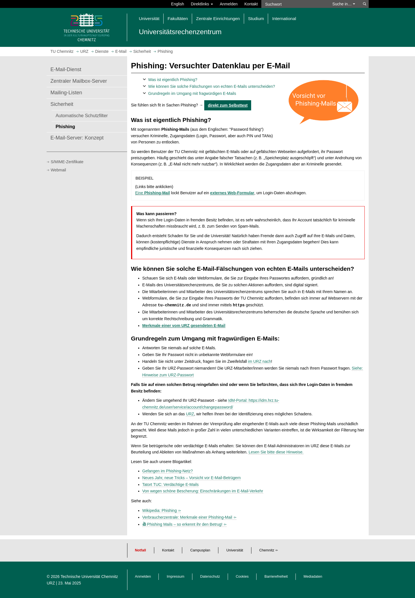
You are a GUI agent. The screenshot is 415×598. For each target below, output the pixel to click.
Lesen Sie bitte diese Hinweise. (276, 452)
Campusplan (200, 550)
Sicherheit (62, 104)
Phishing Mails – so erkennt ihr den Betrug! (184, 524)
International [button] (284, 18)
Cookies (242, 577)
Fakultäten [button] (178, 18)
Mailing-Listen (66, 92)
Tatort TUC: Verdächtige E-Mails (170, 484)
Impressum (175, 577)
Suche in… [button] (344, 4)
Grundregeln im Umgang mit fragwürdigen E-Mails (192, 93)
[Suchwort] (294, 4)
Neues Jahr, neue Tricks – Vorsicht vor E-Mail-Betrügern (191, 477)
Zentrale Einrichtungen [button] (218, 18)
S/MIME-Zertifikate (67, 162)
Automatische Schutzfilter (82, 115)
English (177, 4)
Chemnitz (266, 550)
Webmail (58, 170)
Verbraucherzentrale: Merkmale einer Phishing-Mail (187, 517)
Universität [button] (149, 18)
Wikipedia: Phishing (159, 510)
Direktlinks (202, 4)
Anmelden (229, 4)
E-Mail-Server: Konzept (77, 138)
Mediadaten (313, 577)
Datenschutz (210, 577)
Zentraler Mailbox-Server (79, 81)
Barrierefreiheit (276, 577)
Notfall (140, 550)
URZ (190, 414)
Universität (234, 550)
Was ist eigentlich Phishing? (172, 79)
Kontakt (251, 4)
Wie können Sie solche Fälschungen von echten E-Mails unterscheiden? (211, 86)
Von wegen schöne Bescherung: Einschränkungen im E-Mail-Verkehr (202, 491)
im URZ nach (259, 361)
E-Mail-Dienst (66, 69)
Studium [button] (256, 18)
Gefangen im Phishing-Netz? (167, 471)
